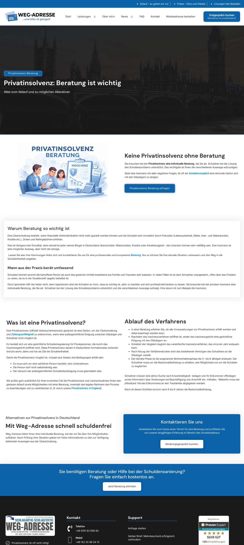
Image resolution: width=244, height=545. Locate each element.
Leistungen (87, 16)
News (127, 16)
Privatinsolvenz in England (86, 388)
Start (68, 16)
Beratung (136, 255)
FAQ (141, 16)
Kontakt (155, 16)
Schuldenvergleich (199, 173)
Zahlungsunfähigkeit (22, 334)
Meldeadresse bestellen (180, 16)
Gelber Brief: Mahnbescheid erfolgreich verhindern (151, 538)
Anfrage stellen (137, 528)
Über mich (108, 16)
